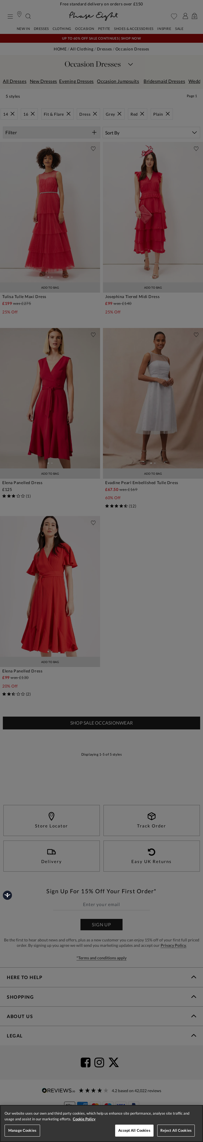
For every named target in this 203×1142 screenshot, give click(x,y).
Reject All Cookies (176, 1130)
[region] (101, 1123)
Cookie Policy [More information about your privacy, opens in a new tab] (84, 1119)
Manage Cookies (22, 1130)
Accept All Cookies (134, 1130)
